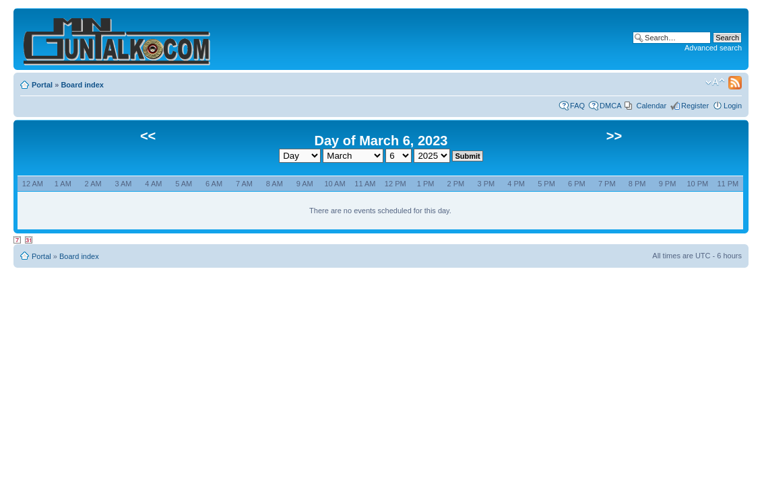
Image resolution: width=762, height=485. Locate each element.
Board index (82, 85)
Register (695, 106)
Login (733, 106)
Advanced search (713, 48)
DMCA (610, 106)
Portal (42, 85)
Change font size (715, 82)
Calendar (651, 106)
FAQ (577, 106)
